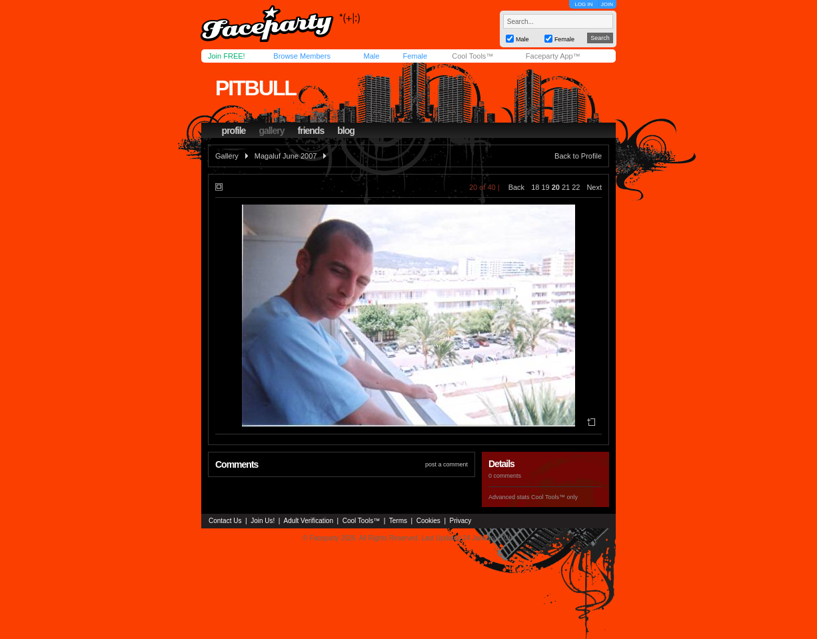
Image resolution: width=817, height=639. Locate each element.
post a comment (446, 464)
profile (234, 130)
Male (371, 56)
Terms (398, 520)
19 (545, 187)
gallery (271, 130)
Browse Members (302, 56)
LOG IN (583, 4)
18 (535, 187)
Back (516, 187)
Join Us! (263, 520)
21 (566, 187)
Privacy (461, 520)
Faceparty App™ (553, 56)
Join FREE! (226, 56)
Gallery (227, 156)
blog (346, 130)
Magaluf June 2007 (286, 156)
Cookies (428, 520)
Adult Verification (308, 520)
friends (311, 130)
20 (556, 187)
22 (576, 187)
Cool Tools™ (472, 56)
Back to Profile (578, 156)
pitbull (255, 88)
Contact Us (225, 520)
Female (415, 56)
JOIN (607, 4)
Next (594, 187)
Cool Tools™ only (554, 497)
